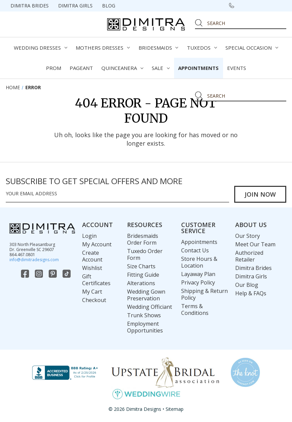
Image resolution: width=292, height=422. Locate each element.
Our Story (247, 236)
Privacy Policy (198, 282)
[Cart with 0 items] (278, 5)
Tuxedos (202, 47)
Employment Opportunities (145, 327)
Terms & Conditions (195, 309)
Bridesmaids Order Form (142, 239)
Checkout (94, 300)
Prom (53, 68)
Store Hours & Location (199, 262)
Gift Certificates (96, 280)
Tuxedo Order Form (145, 254)
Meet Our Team (255, 244)
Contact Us (195, 250)
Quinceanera (122, 68)
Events (236, 68)
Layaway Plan (198, 274)
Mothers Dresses (103, 47)
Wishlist (92, 268)
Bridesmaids (158, 47)
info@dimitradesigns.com (34, 260)
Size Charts (141, 266)
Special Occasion (251, 47)
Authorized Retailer (249, 256)
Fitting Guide (143, 274)
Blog (108, 5)
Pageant (81, 68)
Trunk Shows (144, 315)
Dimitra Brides (29, 5)
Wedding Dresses (40, 47)
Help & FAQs (250, 293)
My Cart (92, 291)
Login (89, 236)
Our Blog (246, 285)
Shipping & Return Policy (204, 294)
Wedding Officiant (149, 307)
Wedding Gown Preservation (146, 295)
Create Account (92, 256)
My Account (97, 244)
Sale (161, 68)
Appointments (198, 68)
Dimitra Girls (75, 5)
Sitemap (175, 409)
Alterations (141, 283)
